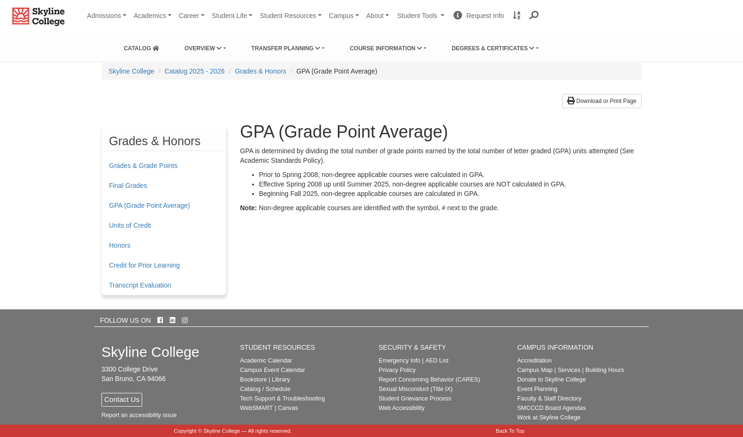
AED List (436, 360)
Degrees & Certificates (493, 48)
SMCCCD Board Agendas (551, 408)
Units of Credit (130, 225)
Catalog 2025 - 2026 (194, 71)
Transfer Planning (285, 48)
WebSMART (256, 408)
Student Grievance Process (415, 398)
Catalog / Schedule (265, 389)
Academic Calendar (266, 360)
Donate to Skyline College (551, 379)
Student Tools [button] (421, 19)
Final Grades (128, 185)
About (375, 15)
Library (281, 379)
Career (189, 15)
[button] (534, 15)
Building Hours (604, 370)
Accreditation (534, 360)
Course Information (386, 48)
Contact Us (121, 399)
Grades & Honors (260, 71)
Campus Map (535, 370)
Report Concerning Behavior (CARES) (429, 379)
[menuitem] (141, 46)
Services (569, 370)
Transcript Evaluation (140, 285)
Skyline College (131, 71)
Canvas (288, 408)
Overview (203, 48)
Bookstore (253, 379)
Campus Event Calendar (272, 370)
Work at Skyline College (548, 417)
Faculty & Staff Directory (549, 398)
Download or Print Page (601, 101)
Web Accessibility (402, 408)
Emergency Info (399, 360)
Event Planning (537, 389)
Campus (341, 15)
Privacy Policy (397, 370)
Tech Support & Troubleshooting (282, 398)
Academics (150, 15)
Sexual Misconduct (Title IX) (416, 389)
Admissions (104, 15)
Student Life (229, 15)
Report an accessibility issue (139, 415)
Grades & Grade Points (143, 165)
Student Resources (288, 15)
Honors (119, 245)
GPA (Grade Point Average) (149, 205)
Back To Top (510, 431)
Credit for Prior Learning (144, 265)
